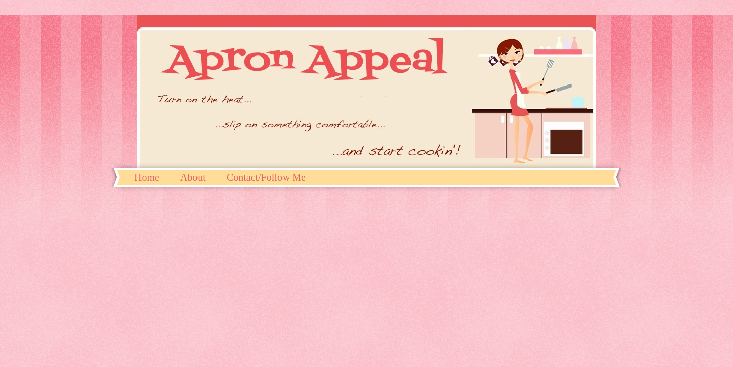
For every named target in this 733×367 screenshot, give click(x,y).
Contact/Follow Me (266, 177)
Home (146, 177)
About (193, 177)
